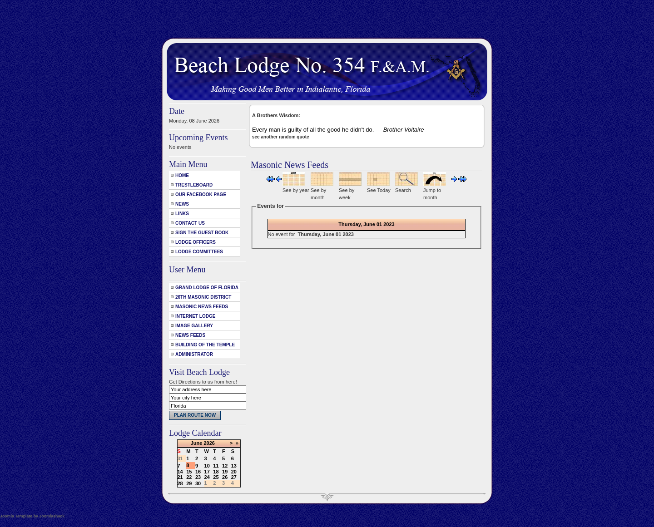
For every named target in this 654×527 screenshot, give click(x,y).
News (182, 204)
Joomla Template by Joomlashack (32, 516)
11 (215, 465)
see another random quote (280, 136)
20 (234, 471)
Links (182, 213)
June (197, 443)
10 (207, 465)
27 (234, 477)
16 (198, 471)
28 (180, 483)
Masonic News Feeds (201, 306)
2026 (208, 443)
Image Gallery (194, 325)
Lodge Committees (199, 251)
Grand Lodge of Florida (206, 287)
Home (182, 175)
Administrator (194, 354)
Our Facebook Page (200, 194)
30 (198, 483)
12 (225, 465)
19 (225, 471)
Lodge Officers (195, 242)
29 (189, 483)
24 (207, 477)
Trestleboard (194, 184)
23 (198, 477)
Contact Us (190, 223)
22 (189, 477)
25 (215, 477)
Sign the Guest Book (201, 232)
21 (180, 477)
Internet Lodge (195, 316)
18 (215, 471)
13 (234, 465)
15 (189, 471)
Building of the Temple (205, 344)
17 (207, 471)
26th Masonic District (203, 297)
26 (225, 477)
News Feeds (190, 335)
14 (180, 471)
